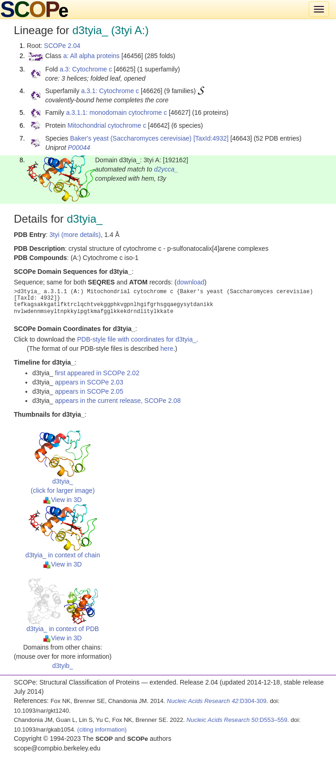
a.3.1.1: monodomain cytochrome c (116, 112)
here (166, 348)
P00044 (79, 147)
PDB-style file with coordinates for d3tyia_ (136, 339)
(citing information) (101, 729)
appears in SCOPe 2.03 (89, 382)
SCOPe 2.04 (62, 45)
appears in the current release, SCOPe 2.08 (117, 400)
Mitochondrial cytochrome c (106, 125)
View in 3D (62, 499)
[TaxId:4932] (210, 138)
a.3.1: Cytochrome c (110, 91)
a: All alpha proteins (91, 55)
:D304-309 (217, 700)
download (190, 282)
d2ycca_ (166, 169)
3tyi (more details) (75, 234)
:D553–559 (237, 719)
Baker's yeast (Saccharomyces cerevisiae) (131, 138)
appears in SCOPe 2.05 (89, 391)
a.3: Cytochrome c (86, 69)
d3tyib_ (62, 665)
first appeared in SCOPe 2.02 (97, 373)
